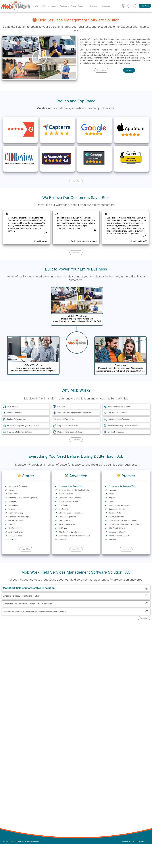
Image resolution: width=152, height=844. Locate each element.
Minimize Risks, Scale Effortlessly (70, 432)
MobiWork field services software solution (76, 588)
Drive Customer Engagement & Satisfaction (74, 413)
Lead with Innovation (116, 432)
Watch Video (101, 70)
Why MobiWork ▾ (42, 6)
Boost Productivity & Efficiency (120, 406)
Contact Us (105, 6)
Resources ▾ (83, 6)
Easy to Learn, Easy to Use (67, 426)
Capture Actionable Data (16, 419)
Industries (54, 6)
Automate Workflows (65, 419)
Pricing (73, 6)
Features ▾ (64, 6)
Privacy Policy (142, 841)
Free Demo (145, 6)
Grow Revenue (12, 406)
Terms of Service (128, 841)
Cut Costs (61, 406)
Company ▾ (95, 6)
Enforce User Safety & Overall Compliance (124, 426)
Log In (131, 6)
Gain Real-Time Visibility (117, 413)
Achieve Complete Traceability (119, 419)
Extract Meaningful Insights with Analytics (23, 426)
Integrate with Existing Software (19, 432)
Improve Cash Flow (14, 413)
